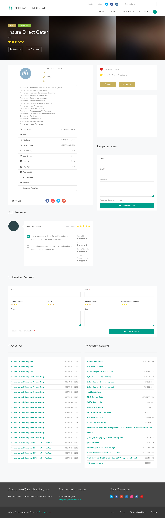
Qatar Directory (45, 512)
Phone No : (47, 129)
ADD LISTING (144, 12)
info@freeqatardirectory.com (70, 500)
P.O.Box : (47, 140)
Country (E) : (47, 150)
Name (102, 159)
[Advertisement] (127, 116)
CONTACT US (114, 12)
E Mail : (24, 182)
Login (90, 4)
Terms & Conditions (137, 512)
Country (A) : (47, 156)
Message (104, 179)
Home (112, 512)
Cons (87, 309)
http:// (49, 77)
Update (127, 84)
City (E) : (47, 161)
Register (99, 4)
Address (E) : (26, 172)
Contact (154, 512)
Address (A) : (27, 177)
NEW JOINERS (128, 12)
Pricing (122, 512)
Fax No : (24, 134)
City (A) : (47, 166)
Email (102, 169)
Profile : (41, 105)
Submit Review (131, 332)
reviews (122, 75)
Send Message (127, 205)
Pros (13, 309)
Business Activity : (29, 188)
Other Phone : (47, 145)
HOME (101, 12)
